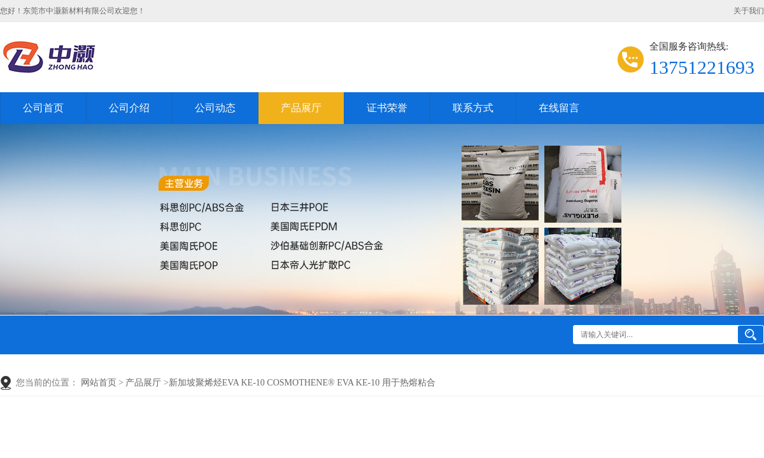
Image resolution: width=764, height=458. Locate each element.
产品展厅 (301, 107)
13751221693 (701, 67)
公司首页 (43, 107)
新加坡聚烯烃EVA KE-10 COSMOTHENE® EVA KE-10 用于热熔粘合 (302, 382)
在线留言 (559, 107)
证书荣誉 (387, 107)
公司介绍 (129, 107)
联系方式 (473, 107)
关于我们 (748, 10)
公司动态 (215, 107)
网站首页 (99, 382)
